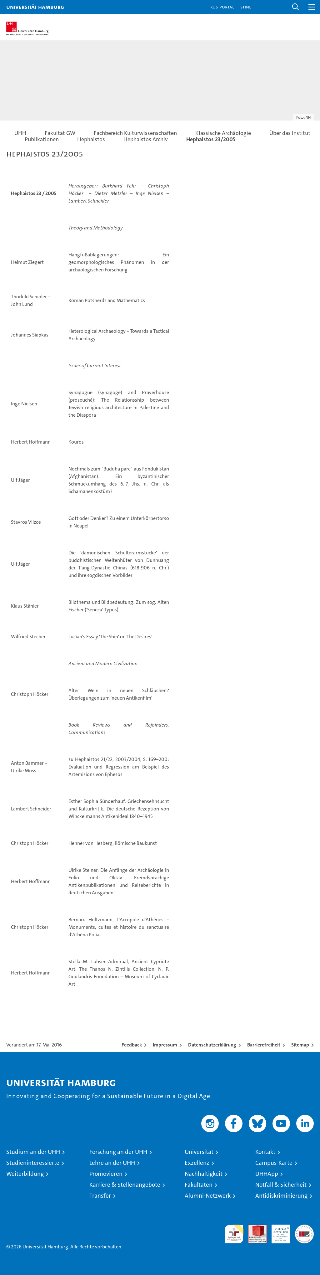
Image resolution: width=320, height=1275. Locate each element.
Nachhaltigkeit (203, 1174)
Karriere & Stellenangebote (124, 1185)
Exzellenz (197, 1163)
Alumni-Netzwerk (208, 1196)
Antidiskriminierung (281, 1196)
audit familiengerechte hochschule (234, 1234)
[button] (295, 7)
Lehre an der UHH (112, 1163)
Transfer (100, 1196)
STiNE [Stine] (245, 6)
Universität (199, 1152)
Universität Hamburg (35, 7)
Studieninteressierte (32, 1163)
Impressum (165, 1044)
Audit (254, 1228)
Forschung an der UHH (118, 1152)
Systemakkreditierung (304, 1228)
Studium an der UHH (33, 1152)
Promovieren (105, 1174)
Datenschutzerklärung (212, 1044)
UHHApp (266, 1174)
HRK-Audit (277, 1231)
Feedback (132, 1044)
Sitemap (300, 1044)
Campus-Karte (273, 1163)
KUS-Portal (222, 6)
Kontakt (265, 1152)
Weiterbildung (25, 1174)
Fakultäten (198, 1185)
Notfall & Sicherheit (281, 1185)
